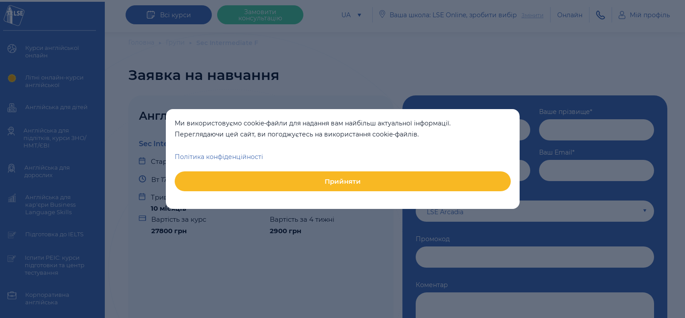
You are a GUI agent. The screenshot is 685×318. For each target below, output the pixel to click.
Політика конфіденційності (219, 157)
